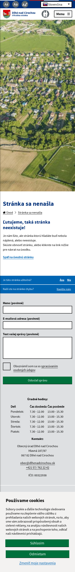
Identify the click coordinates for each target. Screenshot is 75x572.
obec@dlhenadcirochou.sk (37, 463)
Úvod (8, 212)
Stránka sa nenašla (30, 212)
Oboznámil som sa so (35, 368)
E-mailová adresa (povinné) (21, 318)
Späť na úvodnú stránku (18, 257)
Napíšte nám (64, 289)
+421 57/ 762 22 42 (37, 467)
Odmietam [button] (37, 554)
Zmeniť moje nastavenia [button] (37, 563)
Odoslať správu (37, 380)
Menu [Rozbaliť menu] (63, 14)
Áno (62, 280)
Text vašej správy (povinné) (21, 334)
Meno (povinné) (13, 303)
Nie (69, 280)
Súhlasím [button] (37, 543)
